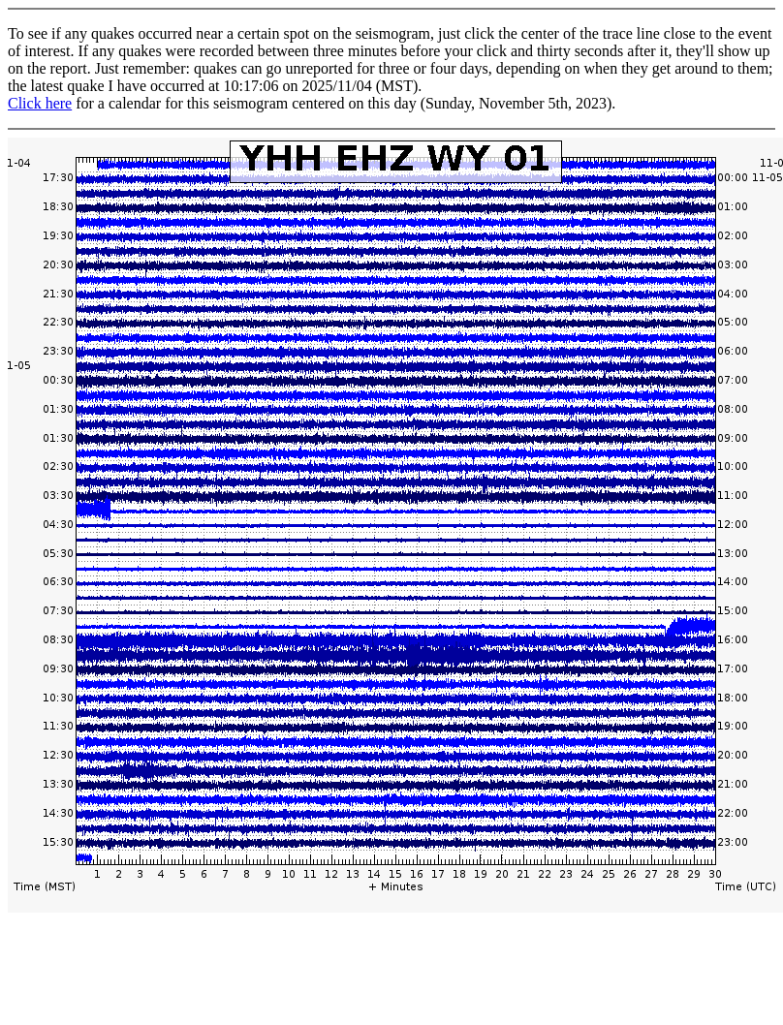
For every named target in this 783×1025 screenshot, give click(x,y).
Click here (40, 103)
